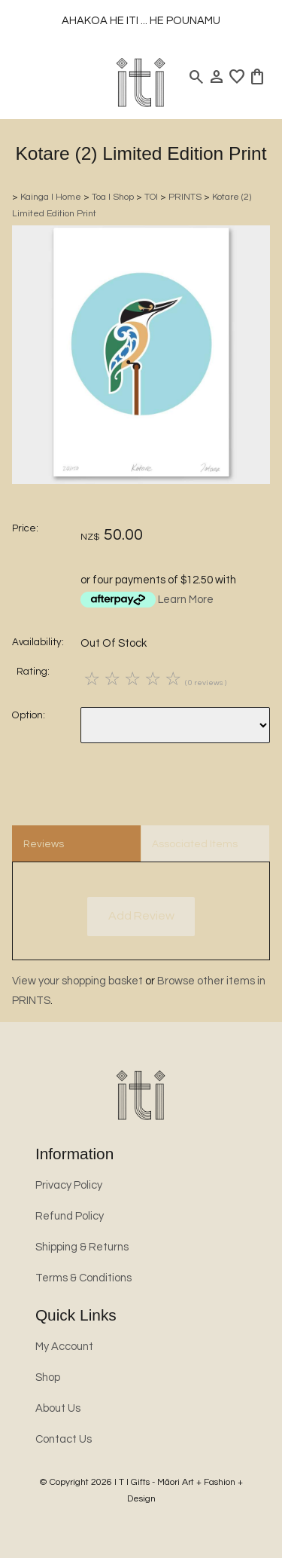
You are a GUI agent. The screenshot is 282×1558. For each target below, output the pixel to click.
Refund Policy (69, 1216)
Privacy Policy (68, 1185)
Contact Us (63, 1439)
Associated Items (195, 844)
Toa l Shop (113, 197)
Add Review (141, 916)
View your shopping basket (77, 981)
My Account (64, 1346)
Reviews (43, 844)
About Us (57, 1408)
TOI (151, 197)
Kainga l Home (50, 197)
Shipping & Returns (82, 1247)
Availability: (38, 642)
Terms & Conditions (83, 1278)
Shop (47, 1377)
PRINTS (185, 197)
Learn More (186, 599)
